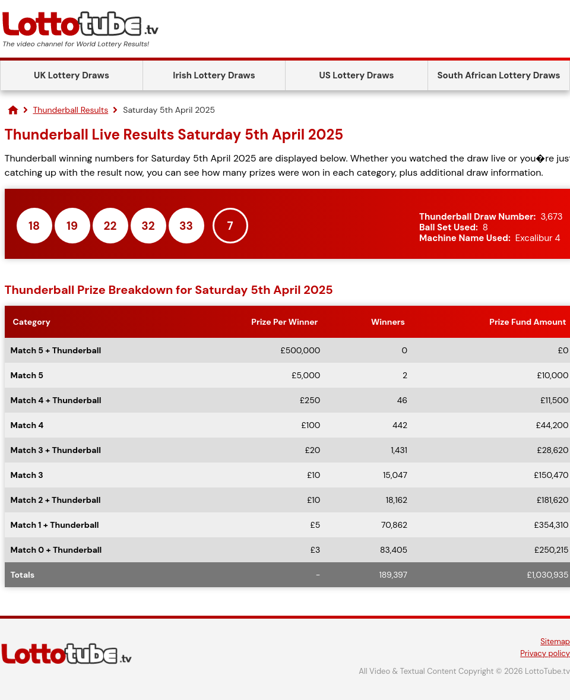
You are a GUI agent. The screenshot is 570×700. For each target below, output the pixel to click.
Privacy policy (545, 653)
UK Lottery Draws (71, 75)
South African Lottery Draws (499, 75)
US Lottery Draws (356, 75)
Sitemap (555, 641)
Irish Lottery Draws (214, 75)
